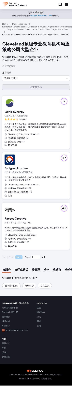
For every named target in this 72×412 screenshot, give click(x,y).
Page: (27, 257)
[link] (60, 4)
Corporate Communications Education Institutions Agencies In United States (37, 26)
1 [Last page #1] (44, 257)
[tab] (6, 270)
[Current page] (35, 257)
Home (5, 24)
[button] (36, 78)
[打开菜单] (66, 4)
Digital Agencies (19, 24)
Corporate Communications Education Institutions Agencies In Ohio (37, 29)
